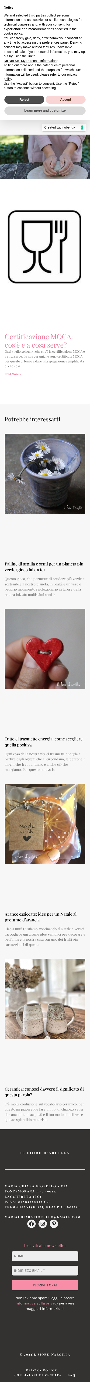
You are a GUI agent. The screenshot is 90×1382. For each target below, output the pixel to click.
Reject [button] (24, 99)
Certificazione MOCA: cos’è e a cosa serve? (39, 340)
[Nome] (45, 1256)
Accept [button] (65, 99)
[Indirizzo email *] (45, 1270)
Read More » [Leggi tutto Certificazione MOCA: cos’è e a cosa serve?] (13, 374)
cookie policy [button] (13, 33)
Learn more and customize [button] (45, 110)
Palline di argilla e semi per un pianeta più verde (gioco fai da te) (44, 566)
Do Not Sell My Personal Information (30, 61)
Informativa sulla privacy (37, 1303)
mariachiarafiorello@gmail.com (43, 1217)
